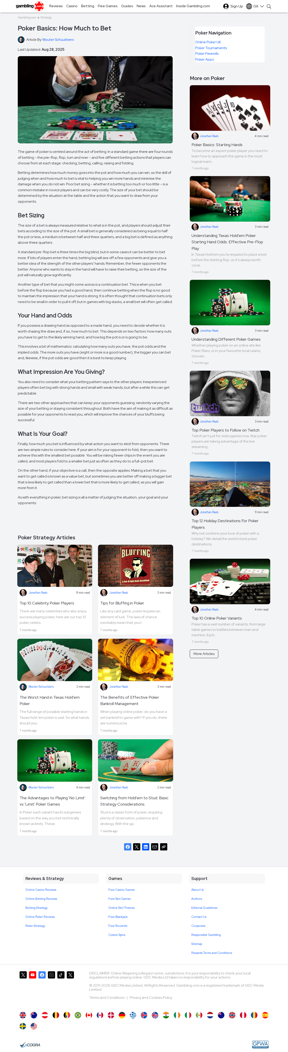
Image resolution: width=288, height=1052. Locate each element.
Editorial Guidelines (204, 908)
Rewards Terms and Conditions (211, 953)
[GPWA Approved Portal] (260, 1044)
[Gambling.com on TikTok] (61, 989)
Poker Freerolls (207, 53)
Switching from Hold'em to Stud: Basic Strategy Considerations (134, 801)
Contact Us (198, 917)
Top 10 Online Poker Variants (217, 618)
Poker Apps (204, 59)
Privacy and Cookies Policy (151, 997)
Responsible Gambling (206, 935)
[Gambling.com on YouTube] (32, 989)
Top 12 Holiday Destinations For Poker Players (225, 524)
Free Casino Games (121, 890)
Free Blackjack (118, 917)
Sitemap (196, 944)
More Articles (204, 653)
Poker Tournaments (211, 48)
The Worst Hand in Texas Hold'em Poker (50, 700)
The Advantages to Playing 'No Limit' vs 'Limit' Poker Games (52, 801)
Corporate (198, 926)
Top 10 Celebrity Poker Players (47, 603)
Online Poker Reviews (40, 917)
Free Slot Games (119, 899)
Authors (196, 899)
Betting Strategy (36, 908)
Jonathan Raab (38, 593)
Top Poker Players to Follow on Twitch (225, 430)
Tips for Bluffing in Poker (122, 603)
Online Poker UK (208, 42)
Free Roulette (117, 926)
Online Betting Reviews (41, 899)
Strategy (46, 17)
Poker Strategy (35, 926)
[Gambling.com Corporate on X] (70, 989)
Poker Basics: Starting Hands (217, 144)
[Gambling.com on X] (23, 989)
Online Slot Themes (121, 908)
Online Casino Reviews (40, 890)
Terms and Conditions (107, 997)
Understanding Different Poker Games (226, 339)
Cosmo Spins (116, 935)
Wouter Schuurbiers (41, 687)
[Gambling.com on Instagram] (51, 989)
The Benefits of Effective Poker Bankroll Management (129, 700)
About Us (197, 890)
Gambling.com (27, 17)
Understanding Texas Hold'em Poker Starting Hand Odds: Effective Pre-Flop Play (227, 242)
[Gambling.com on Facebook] (42, 989)
